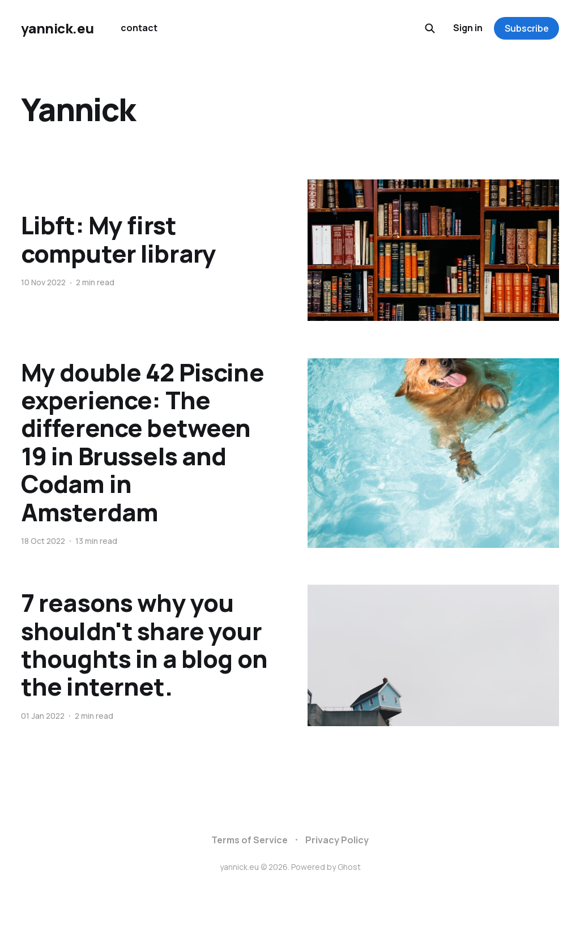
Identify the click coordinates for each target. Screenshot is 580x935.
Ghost (349, 866)
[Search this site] (429, 28)
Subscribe (527, 28)
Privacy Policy (337, 840)
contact (139, 28)
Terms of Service (249, 840)
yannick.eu (57, 28)
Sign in (468, 28)
